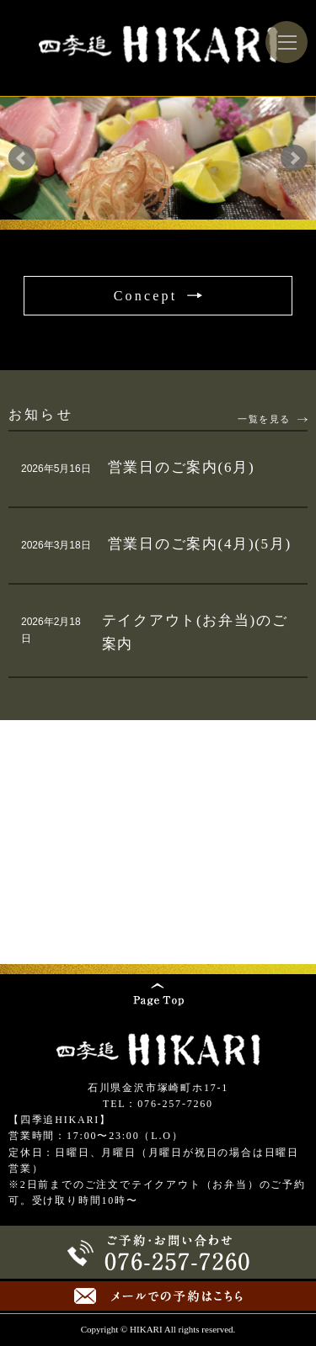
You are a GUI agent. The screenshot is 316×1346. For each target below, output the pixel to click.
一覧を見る (264, 419)
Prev (21, 158)
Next (294, 158)
